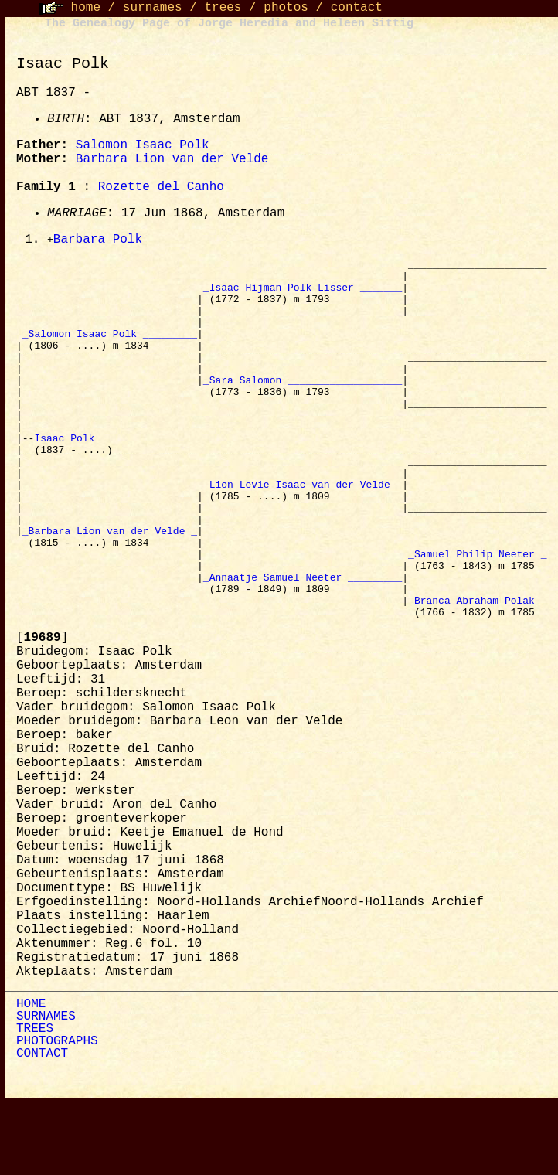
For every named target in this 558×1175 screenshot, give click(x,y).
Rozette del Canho (161, 187)
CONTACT (42, 1126)
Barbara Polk (97, 240)
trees (222, 8)
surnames (152, 8)
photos (286, 8)
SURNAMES (46, 1089)
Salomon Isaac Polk (142, 145)
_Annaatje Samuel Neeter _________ (302, 642)
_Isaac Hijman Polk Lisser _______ (302, 294)
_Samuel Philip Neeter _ (477, 615)
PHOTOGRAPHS (57, 1114)
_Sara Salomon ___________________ (302, 406)
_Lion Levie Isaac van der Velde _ (302, 531)
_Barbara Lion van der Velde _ (109, 587)
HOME (31, 1077)
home (85, 8)
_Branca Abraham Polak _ (477, 670)
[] (42, 710)
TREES (34, 1102)
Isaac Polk (67, 475)
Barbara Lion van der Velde (172, 159)
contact (357, 8)
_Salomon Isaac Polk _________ (109, 350)
